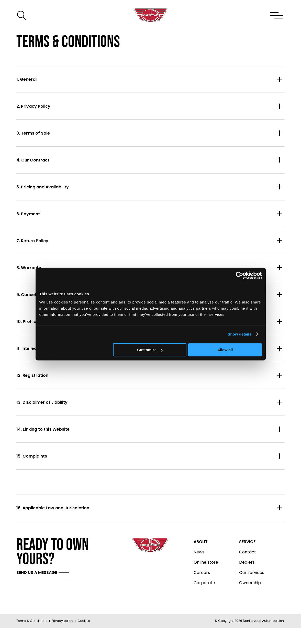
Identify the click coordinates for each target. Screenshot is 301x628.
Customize (150, 350)
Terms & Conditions (31, 621)
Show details (239, 334)
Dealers (247, 562)
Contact (247, 552)
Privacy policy (62, 621)
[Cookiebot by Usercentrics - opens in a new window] (239, 275)
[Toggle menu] (276, 15)
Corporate (204, 583)
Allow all (225, 350)
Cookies (83, 621)
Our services (251, 573)
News (199, 552)
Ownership (250, 583)
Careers (202, 573)
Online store (206, 562)
